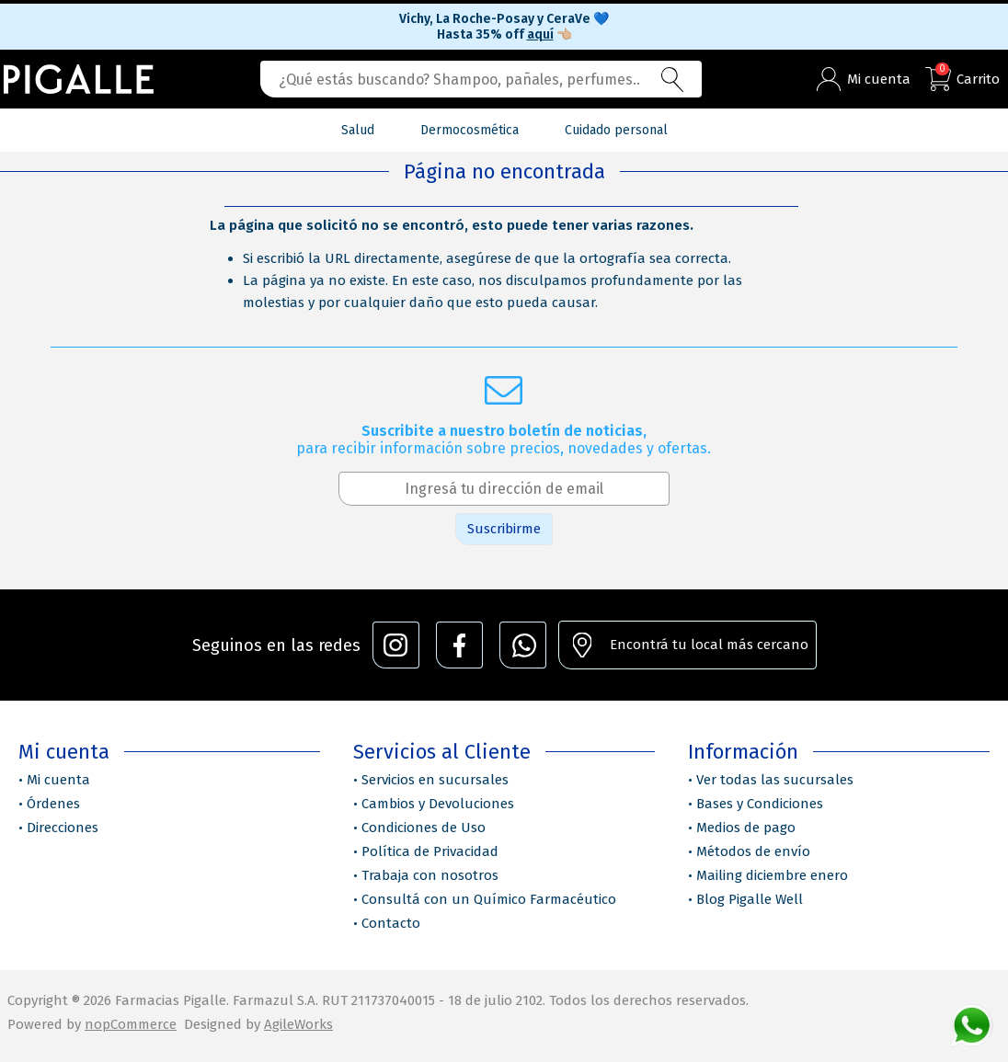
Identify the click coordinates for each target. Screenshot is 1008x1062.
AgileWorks (298, 1024)
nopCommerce (131, 1024)
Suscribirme (504, 528)
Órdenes (53, 803)
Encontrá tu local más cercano (709, 644)
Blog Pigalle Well (749, 899)
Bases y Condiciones (759, 803)
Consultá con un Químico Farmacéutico (488, 899)
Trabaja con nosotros (429, 875)
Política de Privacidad (429, 851)
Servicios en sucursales (435, 779)
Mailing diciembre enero (772, 875)
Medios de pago (746, 827)
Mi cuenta (58, 779)
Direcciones (62, 827)
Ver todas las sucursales (774, 779)
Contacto (390, 923)
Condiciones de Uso (423, 827)
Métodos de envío (753, 851)
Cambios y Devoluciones (437, 803)
